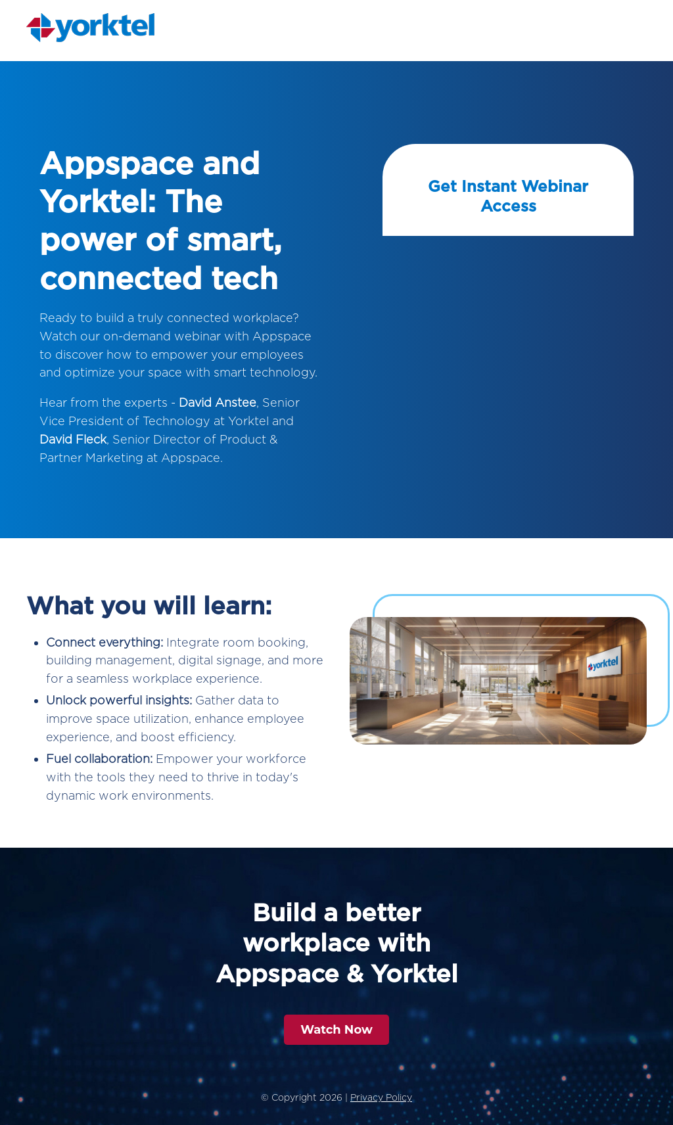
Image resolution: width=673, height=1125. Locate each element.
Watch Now (336, 1029)
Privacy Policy (381, 1097)
